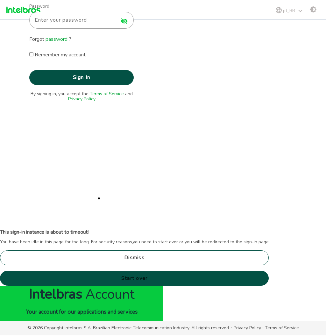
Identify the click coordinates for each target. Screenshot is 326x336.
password (57, 39)
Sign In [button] (81, 77)
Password (39, 6)
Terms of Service (107, 94)
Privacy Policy (81, 99)
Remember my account (60, 54)
